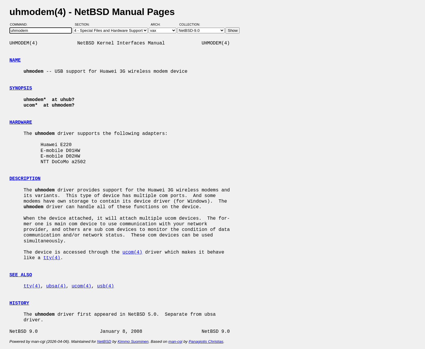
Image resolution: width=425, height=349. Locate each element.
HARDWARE (20, 122)
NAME (15, 60)
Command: (20, 24)
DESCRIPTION (25, 179)
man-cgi (175, 341)
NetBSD (104, 341)
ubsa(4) (56, 286)
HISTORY (19, 303)
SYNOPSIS (20, 88)
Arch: (158, 24)
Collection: (189, 24)
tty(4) (51, 258)
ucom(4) (132, 252)
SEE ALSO (20, 275)
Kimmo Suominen (132, 341)
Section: (83, 24)
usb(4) (105, 286)
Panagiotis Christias (206, 341)
